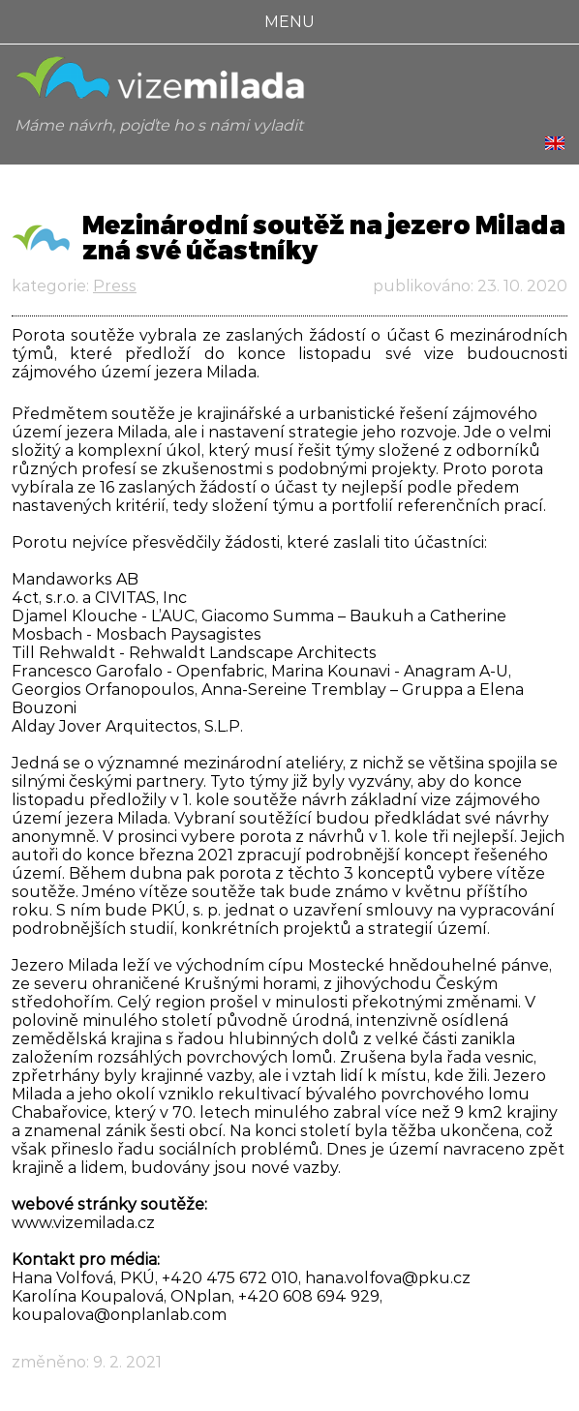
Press (115, 286)
